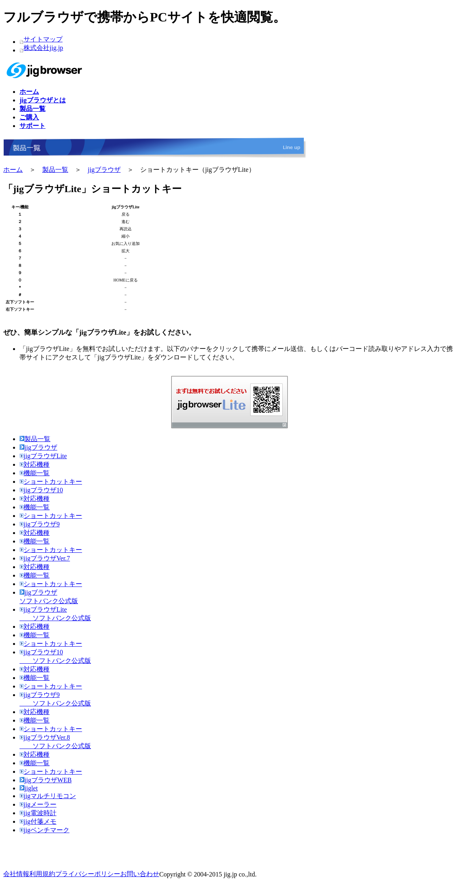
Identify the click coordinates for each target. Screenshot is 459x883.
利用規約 (42, 873)
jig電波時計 (37, 812)
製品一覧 (55, 169)
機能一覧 (34, 473)
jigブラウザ (104, 169)
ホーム (13, 169)
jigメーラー (37, 804)
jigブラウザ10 (41, 490)
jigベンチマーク (44, 830)
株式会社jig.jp (43, 47)
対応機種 (34, 464)
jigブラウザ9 (39, 524)
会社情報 (16, 873)
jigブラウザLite (43, 455)
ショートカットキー (50, 481)
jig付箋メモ (37, 821)
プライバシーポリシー (87, 873)
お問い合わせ (139, 873)
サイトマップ (43, 39)
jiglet (28, 788)
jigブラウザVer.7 (44, 558)
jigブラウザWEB (45, 780)
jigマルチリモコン (47, 795)
